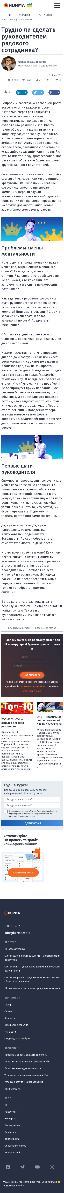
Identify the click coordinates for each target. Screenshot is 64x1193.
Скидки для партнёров (17, 1038)
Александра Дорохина (32, 61)
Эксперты (10, 1118)
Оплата (8, 1011)
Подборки (10, 1132)
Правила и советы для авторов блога (25, 1054)
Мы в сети (10, 1031)
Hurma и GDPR (12, 1088)
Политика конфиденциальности (22, 1068)
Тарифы (8, 1004)
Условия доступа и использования (23, 1082)
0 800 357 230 (13, 926)
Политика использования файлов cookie (27, 1061)
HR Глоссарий (12, 1152)
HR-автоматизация (14, 949)
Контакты (9, 1018)
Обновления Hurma (15, 1145)
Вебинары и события (16, 1025)
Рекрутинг (24, 14)
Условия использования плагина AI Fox (26, 1075)
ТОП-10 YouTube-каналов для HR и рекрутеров (12, 723)
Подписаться (32, 675)
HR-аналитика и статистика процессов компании (32, 988)
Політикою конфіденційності (33, 686)
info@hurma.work (17, 933)
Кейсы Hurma (11, 1139)
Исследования (12, 1125)
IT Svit (9, 1185)
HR (10, 14)
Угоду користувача (32, 691)
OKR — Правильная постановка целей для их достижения (49, 720)
